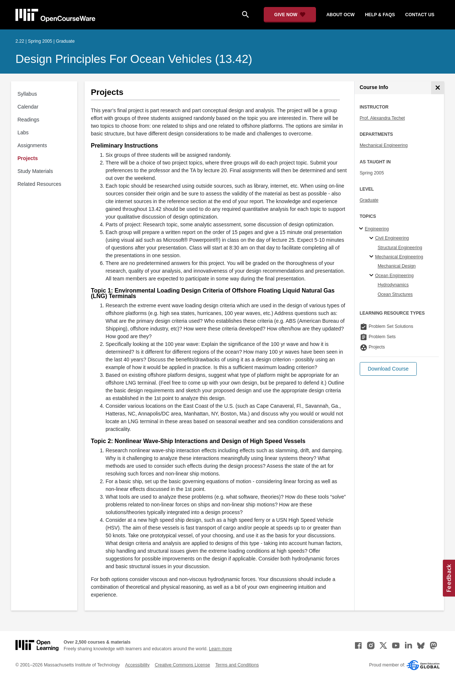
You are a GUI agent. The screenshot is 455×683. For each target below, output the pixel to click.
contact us (419, 14)
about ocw (340, 14)
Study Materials (35, 171)
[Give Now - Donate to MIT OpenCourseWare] (290, 14)
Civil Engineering (392, 238)
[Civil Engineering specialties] (372, 238)
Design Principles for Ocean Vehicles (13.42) (133, 59)
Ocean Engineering (394, 275)
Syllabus (27, 94)
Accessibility (137, 665)
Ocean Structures (395, 294)
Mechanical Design (397, 266)
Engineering (377, 228)
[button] (388, 369)
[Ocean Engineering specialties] (372, 275)
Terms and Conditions (237, 665)
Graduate (369, 200)
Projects (28, 158)
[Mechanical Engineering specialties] (372, 257)
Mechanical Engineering (384, 145)
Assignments (32, 145)
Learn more (220, 648)
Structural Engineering (400, 247)
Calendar (28, 107)
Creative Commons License (182, 665)
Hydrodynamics (393, 284)
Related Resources (39, 184)
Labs (23, 132)
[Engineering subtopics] (362, 229)
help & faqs (380, 14)
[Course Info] (437, 87)
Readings (28, 120)
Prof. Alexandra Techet (382, 118)
